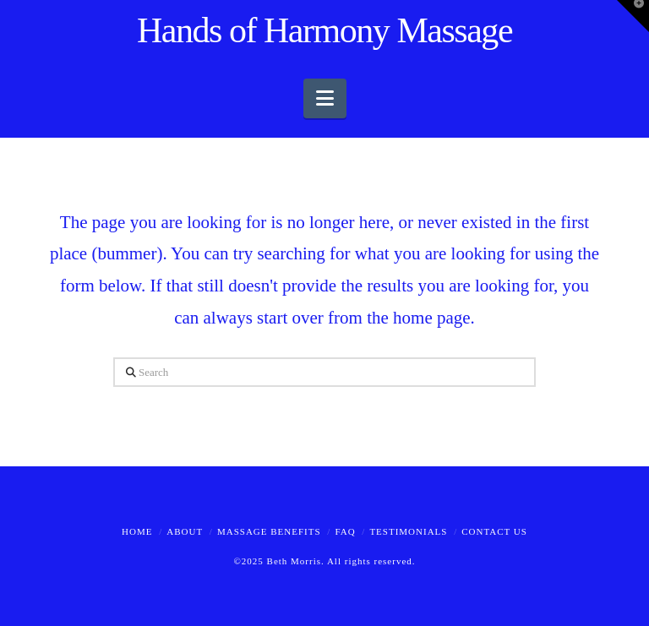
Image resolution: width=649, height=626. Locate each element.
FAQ (345, 531)
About (184, 531)
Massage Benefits (269, 531)
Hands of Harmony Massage (324, 30)
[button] (324, 98)
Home (137, 531)
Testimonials (408, 531)
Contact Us (494, 531)
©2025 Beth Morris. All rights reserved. (324, 561)
